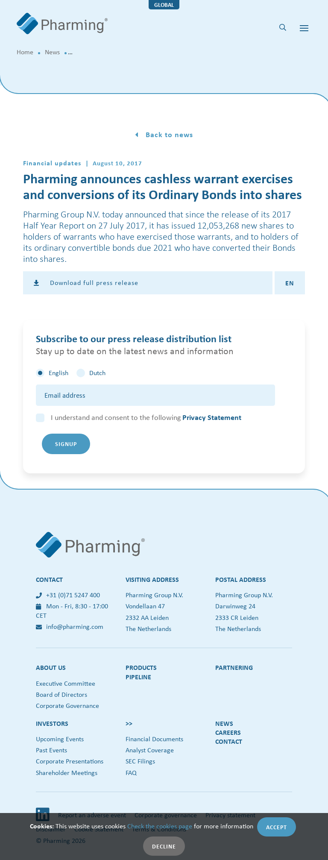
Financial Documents (154, 738)
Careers (228, 732)
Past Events (51, 750)
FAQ (131, 772)
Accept (276, 827)
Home (25, 51)
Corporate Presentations (69, 761)
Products (141, 667)
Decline (164, 846)
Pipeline (138, 676)
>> (129, 723)
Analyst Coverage (150, 750)
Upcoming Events (60, 738)
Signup (66, 444)
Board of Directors (61, 694)
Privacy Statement (211, 417)
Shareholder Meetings (66, 772)
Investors (52, 723)
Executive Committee (65, 683)
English (58, 372)
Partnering (234, 667)
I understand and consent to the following (146, 417)
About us (51, 667)
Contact (228, 741)
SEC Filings (140, 761)
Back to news (168, 134)
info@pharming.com (69, 626)
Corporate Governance (67, 705)
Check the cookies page (159, 826)
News (52, 51)
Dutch (97, 372)
